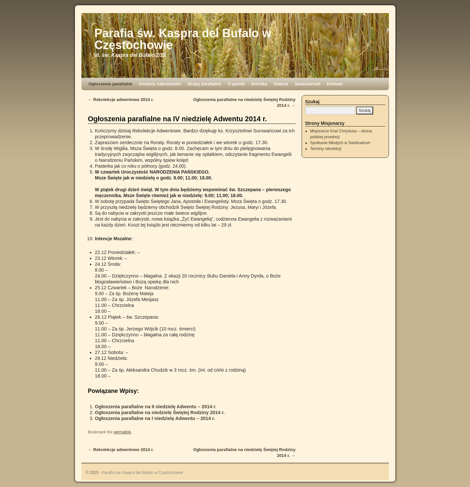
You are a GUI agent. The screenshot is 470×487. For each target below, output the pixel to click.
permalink (122, 432)
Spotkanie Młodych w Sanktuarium (340, 143)
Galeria (281, 83)
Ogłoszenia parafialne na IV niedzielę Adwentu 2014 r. (177, 119)
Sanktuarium (307, 83)
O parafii (236, 83)
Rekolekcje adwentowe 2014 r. (121, 99)
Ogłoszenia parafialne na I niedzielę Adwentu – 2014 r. (155, 418)
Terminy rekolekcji (325, 148)
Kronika (259, 83)
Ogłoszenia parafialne (110, 83)
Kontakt (334, 83)
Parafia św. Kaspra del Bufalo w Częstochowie (183, 39)
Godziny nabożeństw (160, 83)
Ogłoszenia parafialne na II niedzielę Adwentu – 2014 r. (155, 406)
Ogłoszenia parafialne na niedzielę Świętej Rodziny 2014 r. (160, 412)
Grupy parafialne (204, 83)
